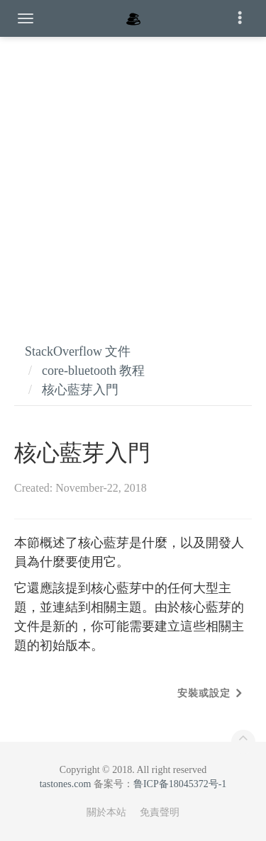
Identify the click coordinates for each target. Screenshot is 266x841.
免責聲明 (159, 812)
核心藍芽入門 (80, 390)
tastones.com (66, 784)
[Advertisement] (133, 175)
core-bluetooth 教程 (93, 370)
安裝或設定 (204, 693)
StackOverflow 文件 (78, 351)
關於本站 (106, 812)
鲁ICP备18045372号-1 (179, 784)
